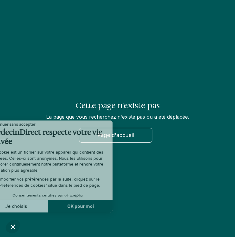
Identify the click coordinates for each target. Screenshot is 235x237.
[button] (13, 226)
